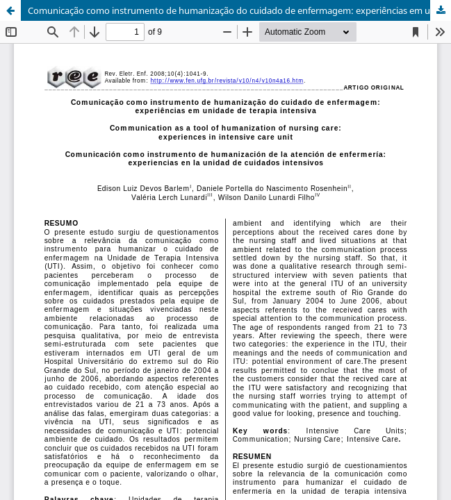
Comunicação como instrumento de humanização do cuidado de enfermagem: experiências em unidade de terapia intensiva (239, 10)
